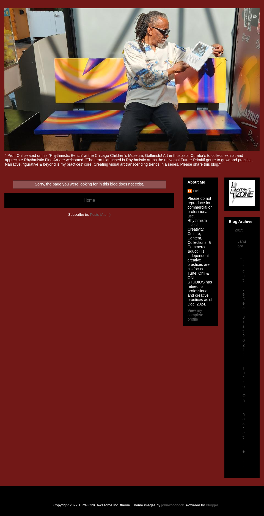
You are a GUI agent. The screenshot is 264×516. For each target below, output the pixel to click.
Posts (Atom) (100, 214)
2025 (239, 230)
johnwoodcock (172, 505)
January (242, 243)
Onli (196, 191)
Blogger (212, 505)
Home (89, 200)
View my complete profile (195, 314)
